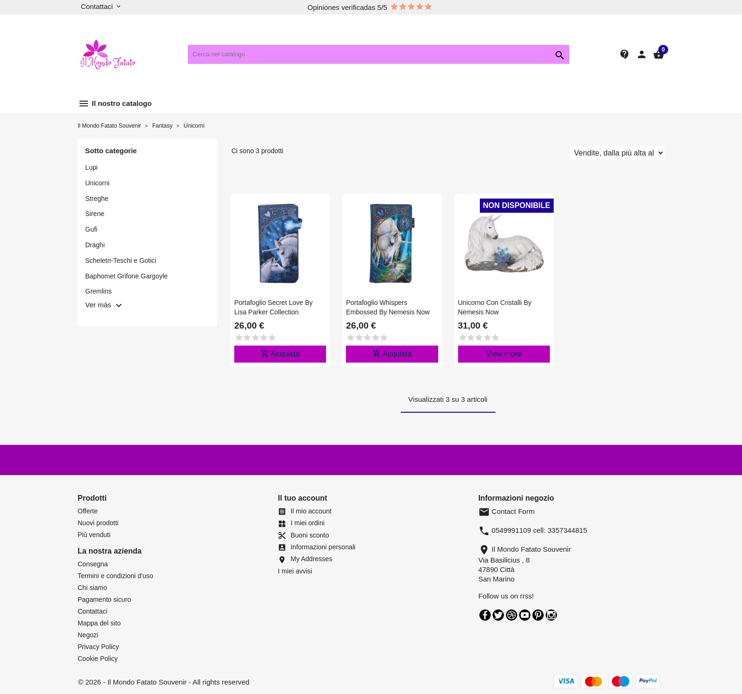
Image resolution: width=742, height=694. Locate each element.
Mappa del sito (99, 623)
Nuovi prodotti (98, 523)
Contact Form (506, 511)
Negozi (88, 635)
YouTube (524, 615)
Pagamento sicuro (104, 599)
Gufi (91, 229)
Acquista (280, 353)
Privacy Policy (98, 647)
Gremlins (98, 291)
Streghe (96, 198)
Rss (511, 615)
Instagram (551, 615)
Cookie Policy (98, 658)
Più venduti (94, 534)
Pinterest (538, 615)
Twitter (498, 615)
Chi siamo (92, 587)
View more (503, 354)
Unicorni (97, 183)
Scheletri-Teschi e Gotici (120, 260)
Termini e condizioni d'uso (115, 576)
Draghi (95, 245)
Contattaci (92, 611)
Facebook (485, 615)
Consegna (93, 564)
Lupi (91, 167)
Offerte (88, 511)
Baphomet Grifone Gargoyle (126, 276)
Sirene (94, 213)
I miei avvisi (295, 571)
